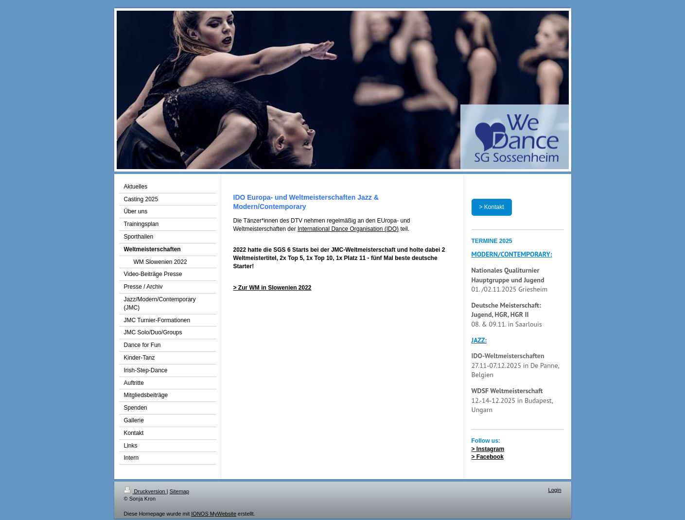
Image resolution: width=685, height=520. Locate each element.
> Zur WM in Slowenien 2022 (272, 287)
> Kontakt (491, 207)
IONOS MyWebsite (213, 514)
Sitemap (179, 491)
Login (555, 490)
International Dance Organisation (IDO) (348, 228)
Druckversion (145, 491)
